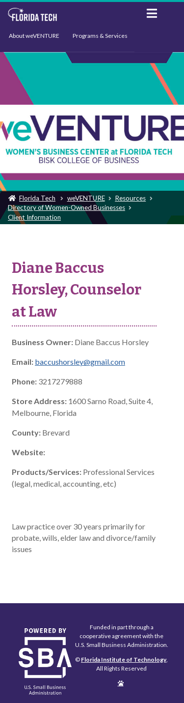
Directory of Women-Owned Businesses (66, 207)
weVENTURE (86, 198)
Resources (130, 198)
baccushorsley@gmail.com (80, 361)
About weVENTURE (34, 35)
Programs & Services (100, 35)
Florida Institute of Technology (69, 15)
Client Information (34, 217)
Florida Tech (37, 198)
